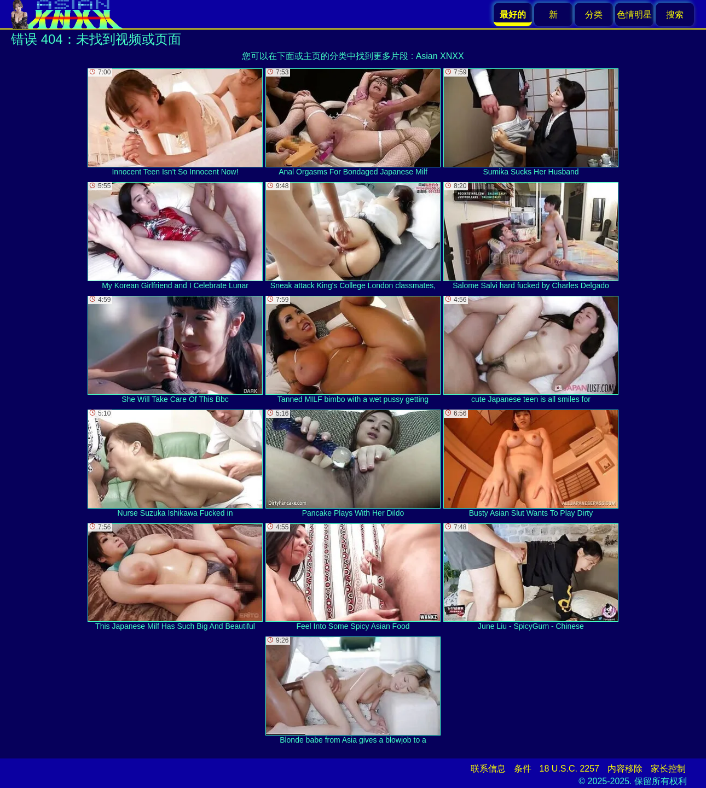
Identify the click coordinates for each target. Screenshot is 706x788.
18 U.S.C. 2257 (569, 768)
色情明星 (634, 14)
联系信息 (488, 768)
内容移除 (625, 768)
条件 (522, 768)
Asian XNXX (440, 56)
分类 (594, 14)
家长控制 (668, 768)
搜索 (675, 14)
